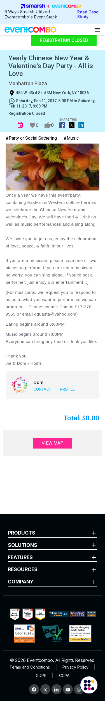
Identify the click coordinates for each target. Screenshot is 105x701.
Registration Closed (64, 40)
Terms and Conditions (30, 667)
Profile (67, 389)
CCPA (64, 675)
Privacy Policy (75, 667)
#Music (71, 138)
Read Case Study (88, 14)
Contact (43, 389)
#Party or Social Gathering (31, 138)
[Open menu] (97, 29)
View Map (52, 443)
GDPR (41, 675)
